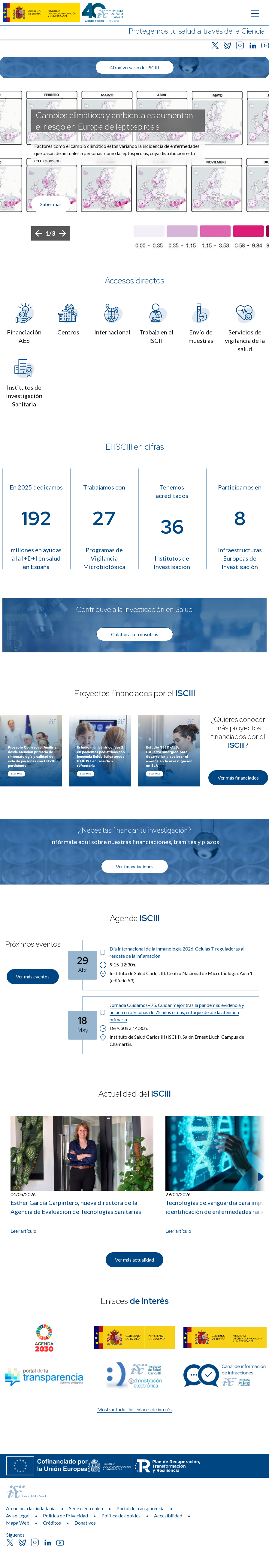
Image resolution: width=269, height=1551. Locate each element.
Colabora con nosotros (134, 634)
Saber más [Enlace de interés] (51, 204)
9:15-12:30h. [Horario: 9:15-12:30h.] (117, 965)
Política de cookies (121, 1515)
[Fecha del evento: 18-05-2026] (82, 1025)
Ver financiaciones (134, 866)
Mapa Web (17, 1523)
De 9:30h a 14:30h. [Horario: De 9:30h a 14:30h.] (124, 1028)
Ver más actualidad (134, 1259)
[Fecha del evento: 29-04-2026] (82, 965)
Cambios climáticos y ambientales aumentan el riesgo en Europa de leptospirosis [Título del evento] (114, 120)
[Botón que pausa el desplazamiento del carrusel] (235, 245)
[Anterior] (38, 233)
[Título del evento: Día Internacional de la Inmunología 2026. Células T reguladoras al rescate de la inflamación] (176, 952)
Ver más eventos (33, 976)
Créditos (52, 1523)
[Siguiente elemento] (260, 1177)
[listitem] (134, 169)
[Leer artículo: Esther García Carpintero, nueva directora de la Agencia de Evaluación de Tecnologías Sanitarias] (82, 1175)
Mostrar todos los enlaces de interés (134, 1409)
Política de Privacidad (65, 1515)
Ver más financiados (238, 777)
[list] (134, 169)
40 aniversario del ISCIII (134, 67)
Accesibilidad (168, 1515)
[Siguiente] (62, 233)
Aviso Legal (17, 1515)
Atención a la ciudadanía (31, 1508)
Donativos (85, 1523)
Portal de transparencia (140, 1508)
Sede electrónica (86, 1508)
